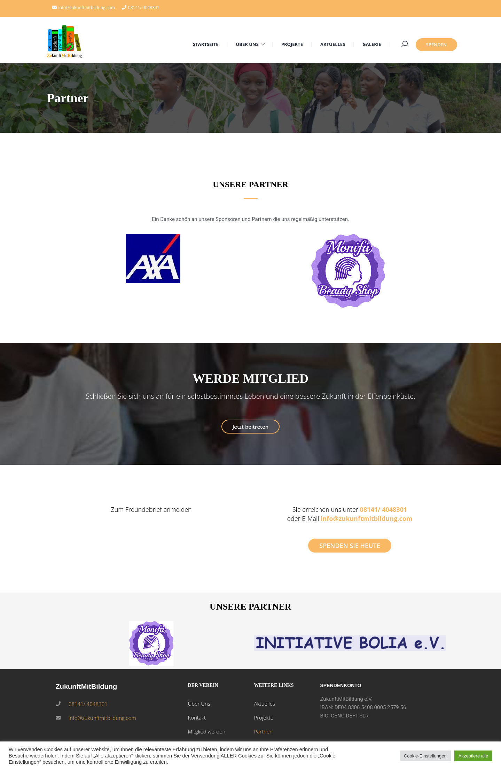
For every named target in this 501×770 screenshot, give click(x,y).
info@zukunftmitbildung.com (367, 518)
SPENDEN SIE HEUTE (349, 545)
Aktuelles (264, 703)
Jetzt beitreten (250, 426)
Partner (263, 731)
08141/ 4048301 (143, 7)
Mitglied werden (206, 731)
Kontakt (197, 717)
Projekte (263, 717)
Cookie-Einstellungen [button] (425, 756)
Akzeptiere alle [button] (473, 756)
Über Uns (199, 703)
